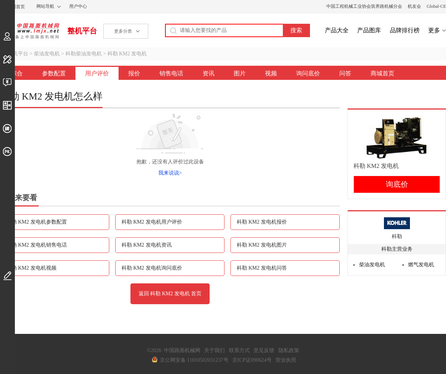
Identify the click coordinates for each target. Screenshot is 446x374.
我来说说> (170, 173)
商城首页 (382, 73)
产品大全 (337, 30)
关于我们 (214, 350)
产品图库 (369, 30)
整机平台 (82, 31)
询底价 (397, 184)
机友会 (414, 6)
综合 (17, 73)
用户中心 (78, 6)
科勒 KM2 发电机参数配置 (36, 222)
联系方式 (239, 350)
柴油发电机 (47, 53)
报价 (134, 73)
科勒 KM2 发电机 (127, 53)
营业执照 (285, 360)
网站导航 (45, 6)
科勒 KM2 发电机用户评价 (152, 222)
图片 (240, 73)
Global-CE (436, 6)
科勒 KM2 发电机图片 (262, 245)
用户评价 (97, 73)
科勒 (397, 236)
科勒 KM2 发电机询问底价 (152, 268)
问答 (345, 73)
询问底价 (308, 73)
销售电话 (171, 73)
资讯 (208, 73)
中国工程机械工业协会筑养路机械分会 (364, 6)
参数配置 (54, 73)
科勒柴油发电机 (83, 53)
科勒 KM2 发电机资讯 (147, 245)
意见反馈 (263, 350)
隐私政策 (288, 350)
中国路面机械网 (29, 31)
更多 (434, 30)
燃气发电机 (421, 264)
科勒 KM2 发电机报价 (262, 222)
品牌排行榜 (405, 30)
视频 (271, 73)
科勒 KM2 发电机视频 (31, 268)
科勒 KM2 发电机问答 (262, 268)
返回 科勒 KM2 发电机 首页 (170, 293)
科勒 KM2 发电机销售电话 (36, 245)
